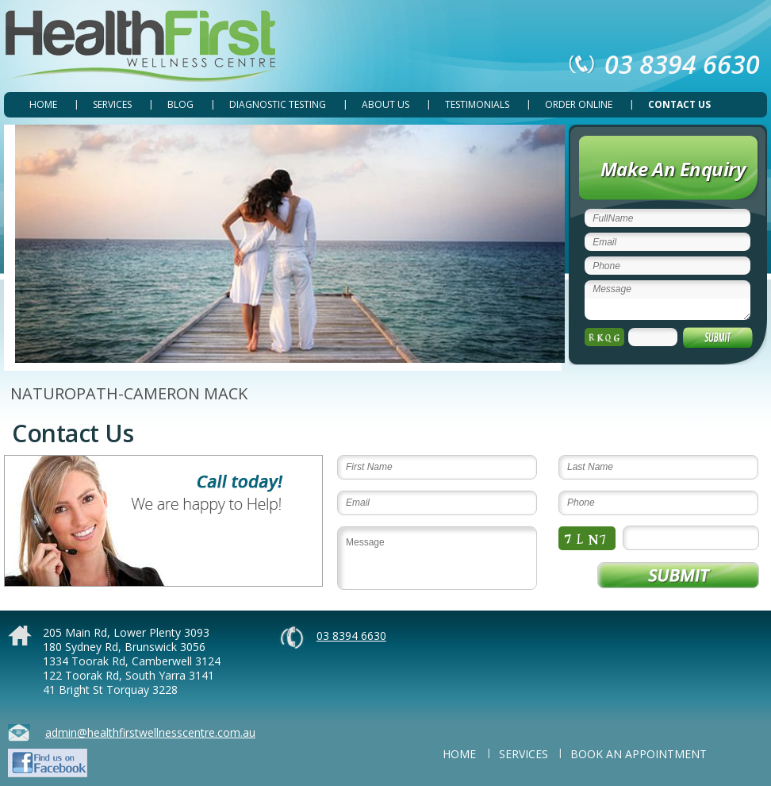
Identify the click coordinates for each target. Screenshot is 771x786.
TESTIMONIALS (477, 104)
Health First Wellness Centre (143, 46)
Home (43, 104)
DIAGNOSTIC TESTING (277, 104)
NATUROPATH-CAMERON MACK (128, 393)
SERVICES (112, 104)
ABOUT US (385, 104)
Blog (180, 104)
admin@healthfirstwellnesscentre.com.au (150, 732)
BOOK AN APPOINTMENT (638, 753)
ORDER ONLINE (578, 104)
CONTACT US (679, 104)
